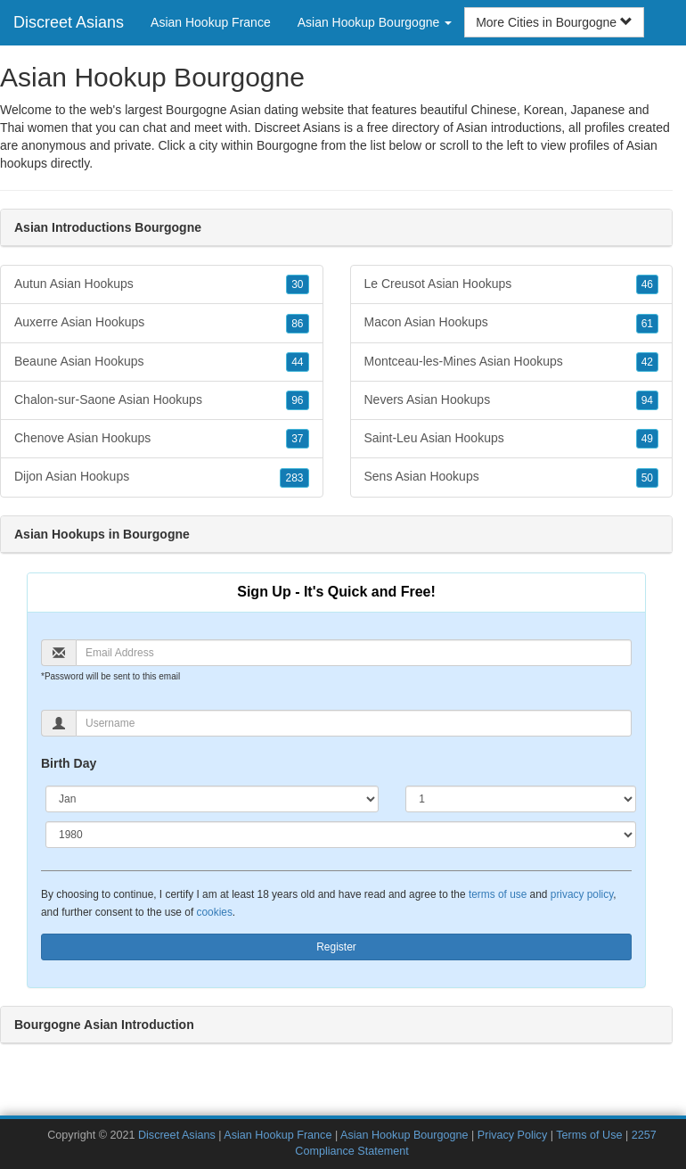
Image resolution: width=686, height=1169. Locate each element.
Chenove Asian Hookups (161, 439)
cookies (215, 912)
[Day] (520, 799)
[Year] (340, 834)
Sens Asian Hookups (511, 477)
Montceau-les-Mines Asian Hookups (511, 362)
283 (294, 478)
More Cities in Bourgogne (554, 22)
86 (297, 323)
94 (647, 400)
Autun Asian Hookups (161, 284)
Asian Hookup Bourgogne (404, 1135)
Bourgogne (287, 145)
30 (297, 284)
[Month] (212, 799)
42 (647, 362)
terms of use (498, 894)
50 (647, 478)
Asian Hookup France (211, 22)
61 (647, 323)
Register (336, 947)
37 (297, 438)
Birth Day (68, 763)
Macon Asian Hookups (511, 323)
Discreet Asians (68, 22)
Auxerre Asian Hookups (161, 323)
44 (297, 362)
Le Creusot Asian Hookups (511, 284)
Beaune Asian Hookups (161, 362)
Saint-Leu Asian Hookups (511, 439)
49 (647, 438)
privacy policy (582, 894)
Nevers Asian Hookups (511, 400)
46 (647, 284)
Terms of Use (589, 1135)
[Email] (354, 652)
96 (297, 400)
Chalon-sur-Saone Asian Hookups (161, 400)
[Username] (354, 723)
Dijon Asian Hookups (161, 477)
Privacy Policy (512, 1135)
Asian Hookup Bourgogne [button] (375, 22)
